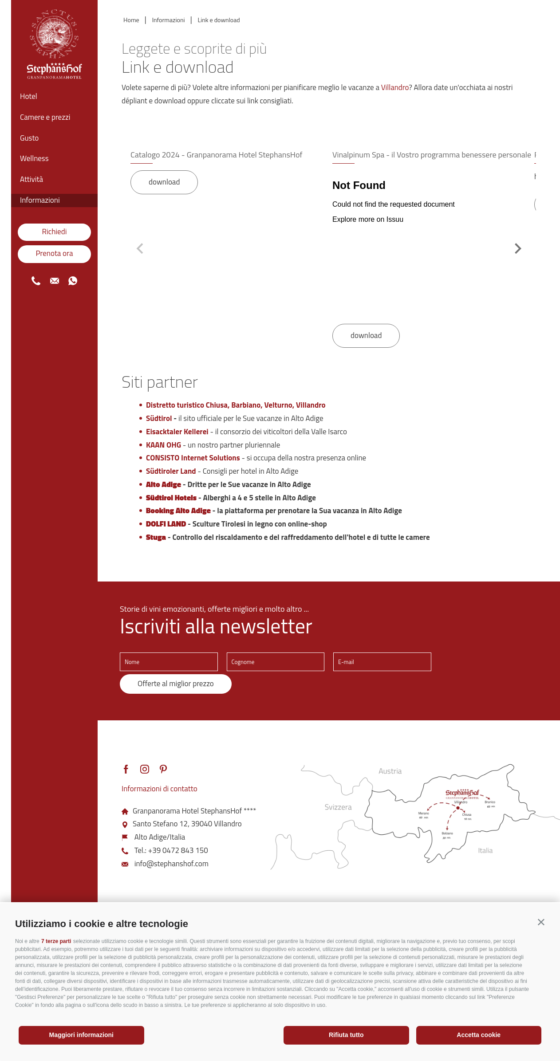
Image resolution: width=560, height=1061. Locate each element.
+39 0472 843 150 (178, 850)
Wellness (34, 158)
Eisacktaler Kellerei (177, 431)
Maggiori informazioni (81, 1034)
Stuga (156, 537)
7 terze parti (56, 941)
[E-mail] (382, 661)
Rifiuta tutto (346, 1034)
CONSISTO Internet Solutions (193, 458)
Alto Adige (163, 484)
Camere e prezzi (45, 117)
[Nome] (169, 661)
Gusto (29, 138)
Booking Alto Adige (178, 510)
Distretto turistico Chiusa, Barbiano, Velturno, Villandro (236, 405)
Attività (31, 179)
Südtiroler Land (171, 471)
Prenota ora (54, 253)
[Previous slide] (140, 248)
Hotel (28, 96)
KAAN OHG (163, 445)
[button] (541, 922)
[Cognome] (276, 661)
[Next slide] (517, 248)
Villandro (395, 87)
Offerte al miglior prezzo (176, 683)
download (164, 182)
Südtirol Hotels (171, 497)
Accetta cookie (479, 1034)
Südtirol (159, 418)
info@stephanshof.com (171, 863)
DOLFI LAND (166, 524)
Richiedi (54, 231)
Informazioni (40, 200)
